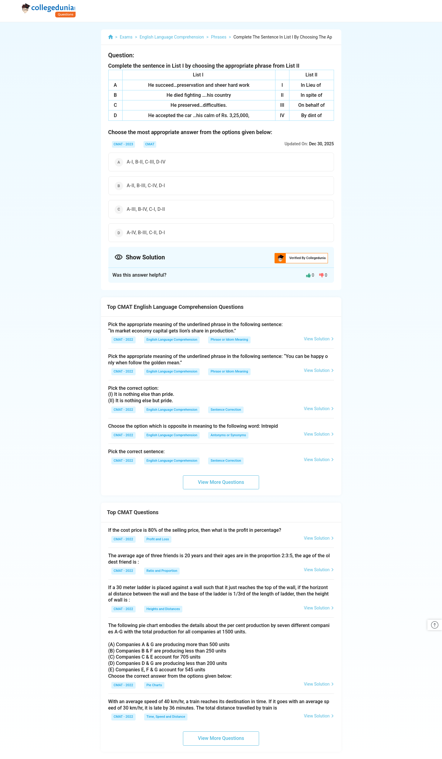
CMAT (149, 144)
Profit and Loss (158, 539)
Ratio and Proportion (162, 571)
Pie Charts (154, 685)
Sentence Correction (226, 410)
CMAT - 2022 (123, 340)
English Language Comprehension (172, 340)
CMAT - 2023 (123, 144)
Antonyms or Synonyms (228, 435)
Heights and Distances (163, 609)
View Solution (319, 338)
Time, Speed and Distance (166, 717)
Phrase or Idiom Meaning (229, 340)
